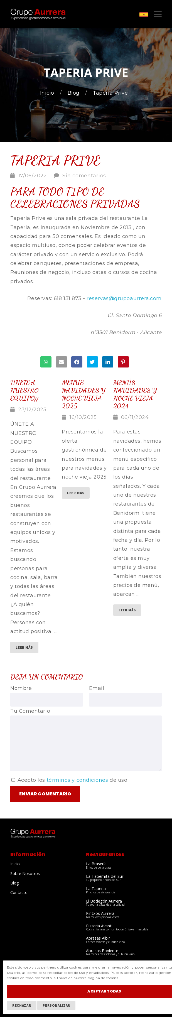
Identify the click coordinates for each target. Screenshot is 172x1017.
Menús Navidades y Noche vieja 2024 (135, 394)
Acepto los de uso (69, 780)
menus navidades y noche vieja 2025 (83, 394)
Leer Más (24, 647)
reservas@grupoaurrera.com (124, 298)
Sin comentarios (84, 176)
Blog (74, 93)
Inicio (48, 93)
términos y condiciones (77, 780)
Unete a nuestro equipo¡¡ (24, 390)
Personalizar (56, 1005)
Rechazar (21, 1005)
